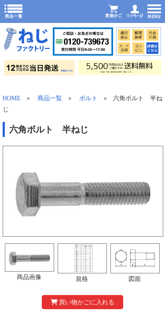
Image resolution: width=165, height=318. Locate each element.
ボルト (88, 98)
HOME (12, 98)
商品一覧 (49, 98)
